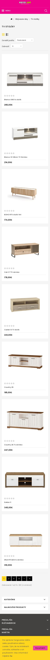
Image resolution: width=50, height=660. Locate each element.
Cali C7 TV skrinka (11, 272)
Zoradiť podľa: (8, 40)
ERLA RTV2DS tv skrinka (13, 560)
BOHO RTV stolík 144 (12, 214)
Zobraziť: (6, 46)
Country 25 (9, 387)
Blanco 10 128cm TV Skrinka (15, 157)
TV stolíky (35, 19)
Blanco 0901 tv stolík (12, 99)
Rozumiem (40, 648)
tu (11, 656)
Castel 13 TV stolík (11, 330)
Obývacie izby (21, 19)
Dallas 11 (7, 502)
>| (29, 578)
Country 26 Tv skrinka (13, 445)
